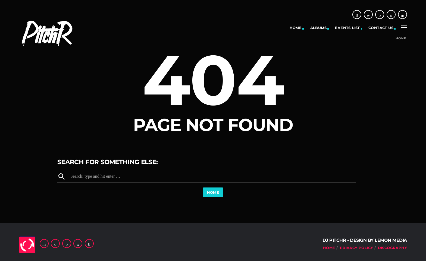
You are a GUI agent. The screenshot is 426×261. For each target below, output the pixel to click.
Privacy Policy (356, 248)
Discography (392, 248)
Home (296, 28)
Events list (347, 28)
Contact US (380, 28)
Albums (318, 28)
